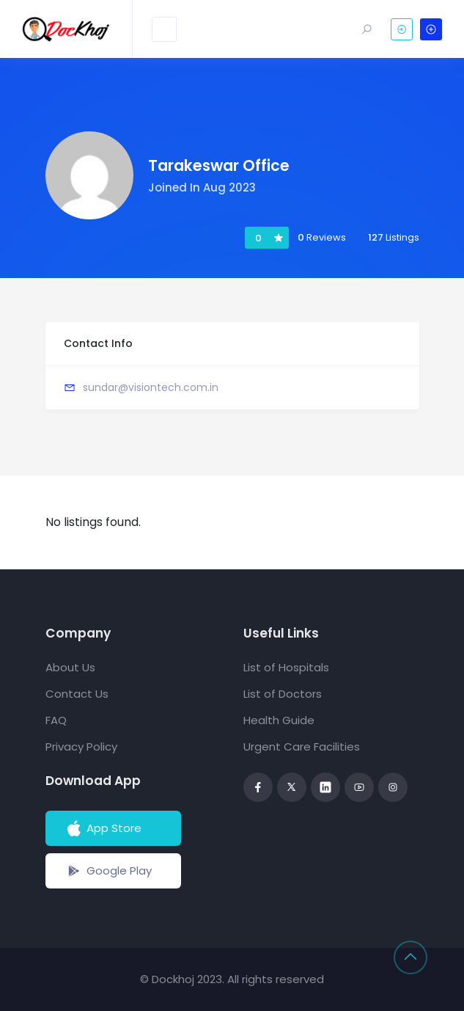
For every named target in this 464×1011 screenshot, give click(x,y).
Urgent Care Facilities (301, 746)
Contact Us (76, 693)
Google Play (108, 870)
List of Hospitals (286, 667)
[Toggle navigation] (164, 29)
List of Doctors (282, 693)
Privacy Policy (81, 746)
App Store (103, 828)
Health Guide (278, 720)
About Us (70, 667)
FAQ (56, 720)
